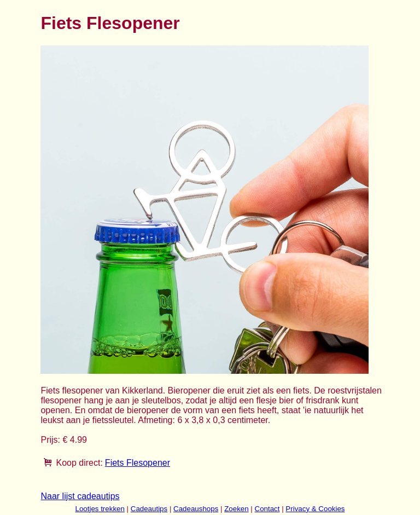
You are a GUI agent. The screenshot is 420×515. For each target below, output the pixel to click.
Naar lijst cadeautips (79, 496)
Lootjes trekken (99, 509)
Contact (267, 509)
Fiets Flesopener (137, 462)
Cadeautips (149, 509)
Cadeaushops (195, 509)
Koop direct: (79, 462)
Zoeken (236, 509)
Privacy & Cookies (315, 509)
